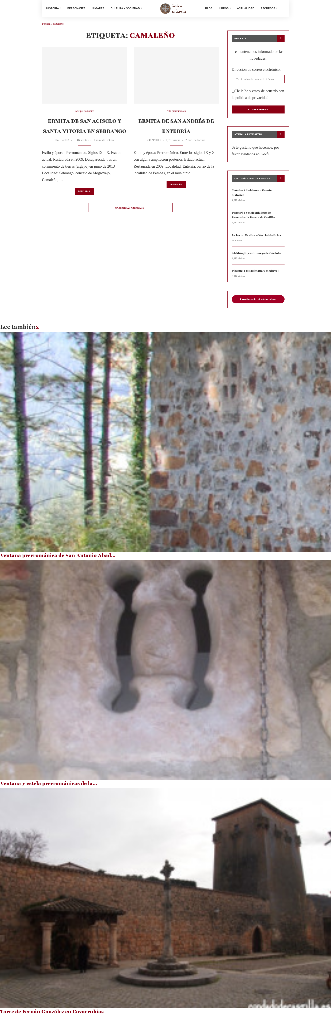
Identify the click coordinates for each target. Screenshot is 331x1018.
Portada (46, 25)
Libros (223, 8)
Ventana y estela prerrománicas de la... (48, 786)
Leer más (84, 192)
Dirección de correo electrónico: (256, 71)
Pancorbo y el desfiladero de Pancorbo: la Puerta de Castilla (254, 217)
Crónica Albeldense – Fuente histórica (252, 194)
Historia (52, 8)
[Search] (283, 8)
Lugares (98, 8)
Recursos (268, 8)
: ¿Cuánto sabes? (258, 301)
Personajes (76, 8)
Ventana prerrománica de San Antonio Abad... (57, 557)
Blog (208, 8)
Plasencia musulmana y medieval (256, 273)
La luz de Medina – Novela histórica (257, 237)
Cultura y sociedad (125, 8)
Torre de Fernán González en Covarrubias (52, 1014)
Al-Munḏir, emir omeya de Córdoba (257, 255)
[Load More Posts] (130, 209)
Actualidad (245, 8)
